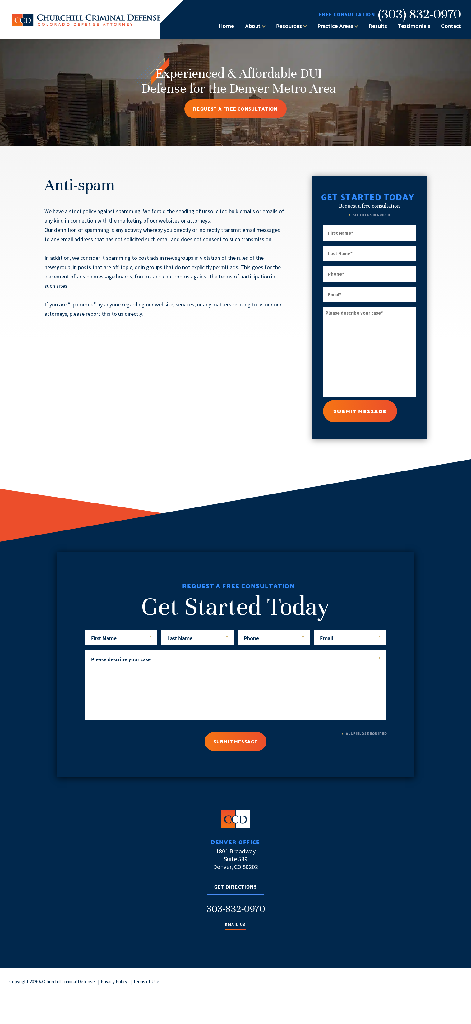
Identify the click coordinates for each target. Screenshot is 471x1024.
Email (350, 637)
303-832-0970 (235, 909)
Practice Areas (335, 26)
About (253, 26)
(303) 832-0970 (419, 14)
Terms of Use (146, 982)
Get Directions (235, 886)
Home (226, 26)
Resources (289, 26)
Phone (274, 637)
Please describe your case (235, 659)
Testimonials (414, 26)
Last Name (197, 637)
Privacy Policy (114, 982)
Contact (451, 26)
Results (378, 26)
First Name (121, 637)
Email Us (235, 924)
